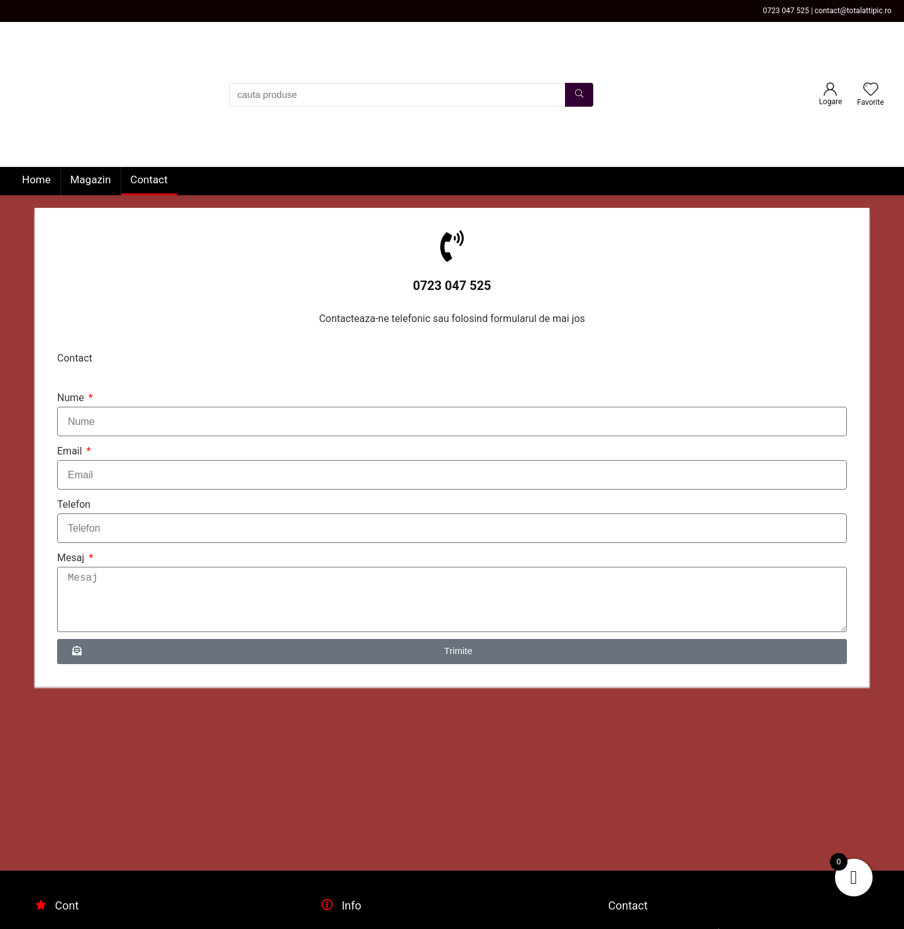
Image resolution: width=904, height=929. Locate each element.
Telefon (73, 504)
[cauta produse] (579, 95)
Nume (72, 398)
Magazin (90, 179)
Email (71, 451)
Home (36, 179)
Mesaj (72, 558)
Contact (149, 179)
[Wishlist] (870, 90)
